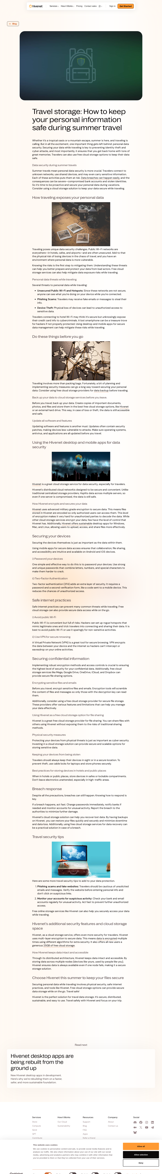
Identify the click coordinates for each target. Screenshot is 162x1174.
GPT (34, 1134)
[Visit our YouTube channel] (147, 1127)
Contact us (113, 1126)
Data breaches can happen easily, (100, 177)
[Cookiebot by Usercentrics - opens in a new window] (16, 1169)
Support (86, 1122)
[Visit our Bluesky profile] (135, 1132)
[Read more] (81, 1068)
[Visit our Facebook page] (141, 1122)
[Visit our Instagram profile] (147, 1122)
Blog (85, 1126)
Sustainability (64, 1126)
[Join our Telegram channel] (153, 1127)
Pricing (79, 6)
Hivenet (124, 406)
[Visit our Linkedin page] (153, 1122)
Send (34, 1130)
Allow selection (141, 1149)
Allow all (141, 1141)
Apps (85, 1134)
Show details (132, 1169)
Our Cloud (62, 1122)
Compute (36, 1126)
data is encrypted (106, 938)
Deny (141, 1157)
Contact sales (90, 6)
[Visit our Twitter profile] (141, 1127)
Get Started (126, 6)
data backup (101, 390)
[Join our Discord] (135, 1122)
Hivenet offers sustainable (77, 523)
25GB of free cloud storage (59, 945)
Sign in (112, 6)
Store (34, 1122)
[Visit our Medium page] (135, 1127)
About (111, 1122)
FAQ (85, 1130)
